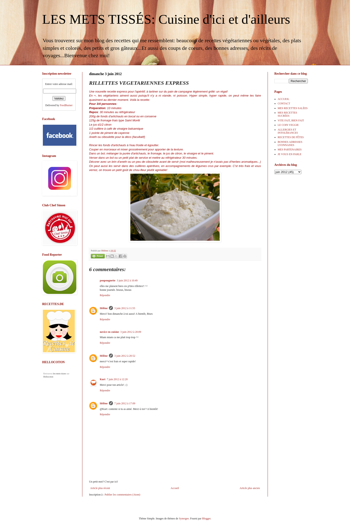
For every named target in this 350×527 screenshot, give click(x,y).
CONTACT (284, 103)
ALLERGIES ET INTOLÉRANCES (288, 131)
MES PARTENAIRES (290, 149)
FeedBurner (66, 105)
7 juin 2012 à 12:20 (117, 379)
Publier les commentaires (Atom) (122, 494)
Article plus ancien (250, 488)
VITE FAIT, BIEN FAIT (291, 120)
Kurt (102, 379)
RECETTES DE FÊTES (291, 137)
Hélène (104, 308)
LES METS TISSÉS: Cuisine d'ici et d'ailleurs (166, 19)
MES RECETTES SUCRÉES (287, 114)
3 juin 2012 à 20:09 (130, 331)
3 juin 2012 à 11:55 (124, 308)
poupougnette (107, 280)
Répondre (105, 295)
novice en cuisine (109, 331)
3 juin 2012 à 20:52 (124, 355)
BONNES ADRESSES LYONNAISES (290, 143)
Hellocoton (48, 376)
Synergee (184, 518)
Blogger (206, 518)
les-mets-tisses (59, 373)
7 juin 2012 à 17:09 (124, 403)
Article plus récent (100, 488)
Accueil (175, 488)
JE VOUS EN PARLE (289, 154)
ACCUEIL (283, 99)
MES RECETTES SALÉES (293, 108)
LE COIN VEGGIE (288, 124)
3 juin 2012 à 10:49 (127, 280)
